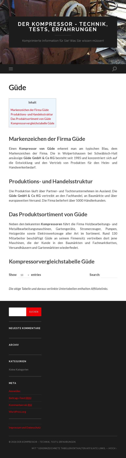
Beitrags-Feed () (20, 397)
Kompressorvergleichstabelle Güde (33, 123)
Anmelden (14, 390)
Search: (103, 275)
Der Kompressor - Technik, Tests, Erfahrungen (63, 26)
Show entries (25, 275)
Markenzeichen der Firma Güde (31, 109)
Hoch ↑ (113, 448)
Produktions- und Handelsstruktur (33, 114)
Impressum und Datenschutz (25, 427)
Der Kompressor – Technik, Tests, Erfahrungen (46, 441)
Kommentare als (20, 404)
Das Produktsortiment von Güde (31, 118)
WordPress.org (17, 411)
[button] (24, 275)
